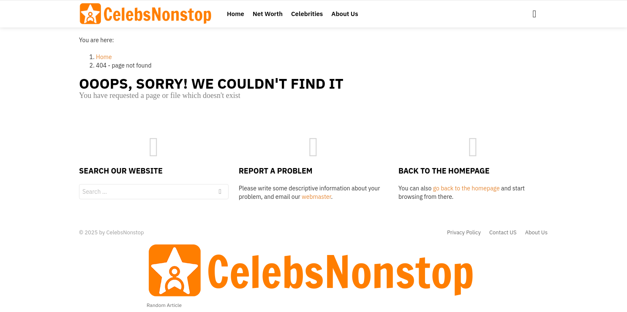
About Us (344, 14)
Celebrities (307, 14)
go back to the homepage (466, 188)
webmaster (316, 197)
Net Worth (268, 14)
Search (220, 192)
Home (235, 14)
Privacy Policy (464, 232)
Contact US (503, 232)
